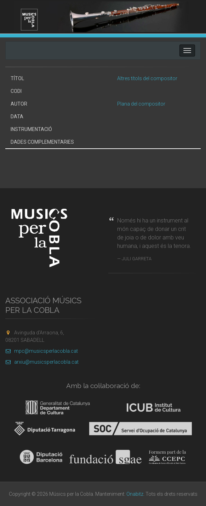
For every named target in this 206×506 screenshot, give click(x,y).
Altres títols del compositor (147, 78)
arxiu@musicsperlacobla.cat (42, 362)
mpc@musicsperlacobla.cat (41, 351)
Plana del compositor (141, 104)
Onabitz (134, 494)
